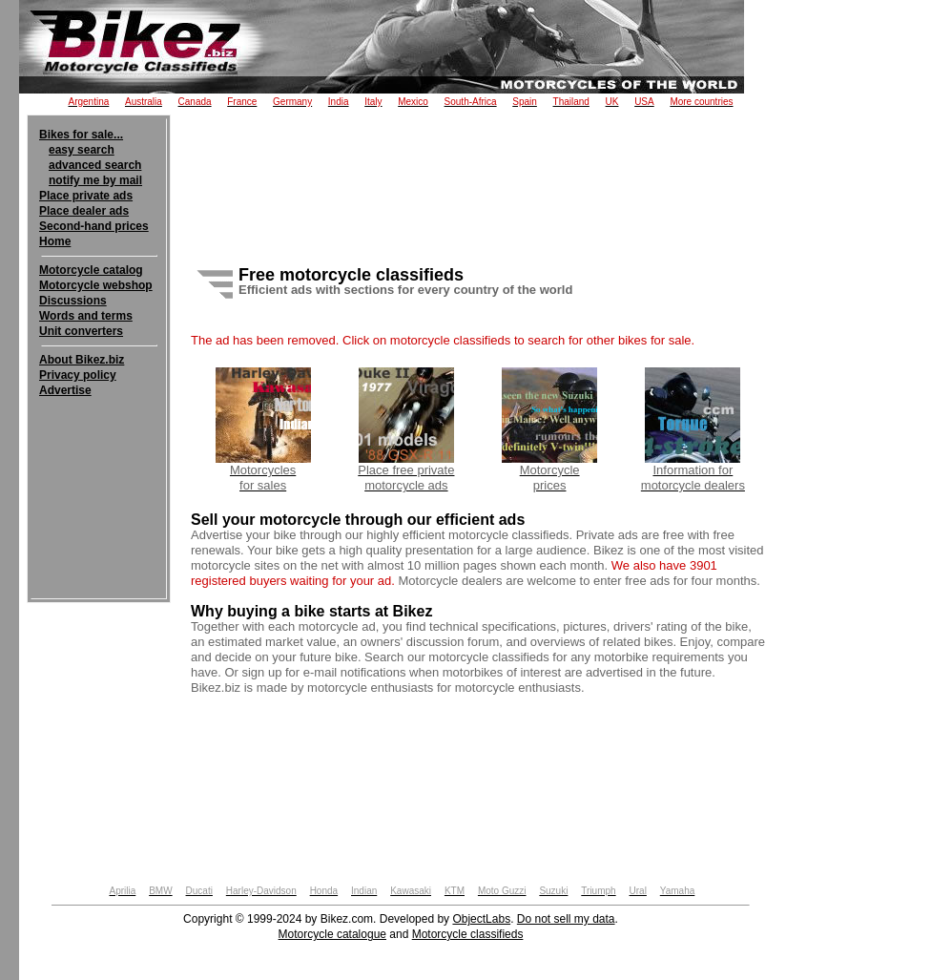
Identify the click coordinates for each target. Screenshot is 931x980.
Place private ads (86, 195)
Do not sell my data (566, 919)
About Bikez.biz (81, 359)
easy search (81, 149)
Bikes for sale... (81, 134)
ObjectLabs (481, 919)
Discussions (73, 300)
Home (55, 241)
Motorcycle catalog (91, 270)
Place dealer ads (84, 211)
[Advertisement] (98, 456)
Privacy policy (77, 375)
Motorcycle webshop (96, 285)
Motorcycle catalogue (332, 934)
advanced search (95, 165)
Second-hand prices (94, 226)
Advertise (65, 390)
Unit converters (81, 331)
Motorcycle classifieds (468, 934)
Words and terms (86, 316)
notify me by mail (95, 180)
